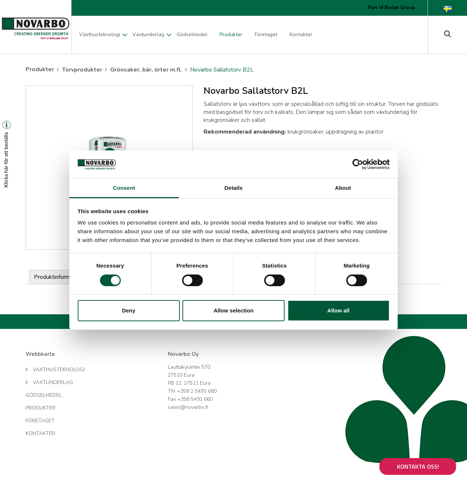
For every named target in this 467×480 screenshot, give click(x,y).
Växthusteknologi (99, 34)
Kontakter (301, 34)
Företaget (266, 34)
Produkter (231, 34)
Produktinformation (58, 277)
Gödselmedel (192, 34)
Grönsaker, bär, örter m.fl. (146, 70)
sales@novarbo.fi (188, 407)
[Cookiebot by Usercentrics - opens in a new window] (358, 164)
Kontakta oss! (418, 466)
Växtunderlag (148, 34)
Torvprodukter (82, 70)
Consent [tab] (124, 188)
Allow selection (233, 310)
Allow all (338, 310)
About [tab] (343, 188)
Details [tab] (233, 188)
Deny (128, 310)
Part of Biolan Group (391, 7)
